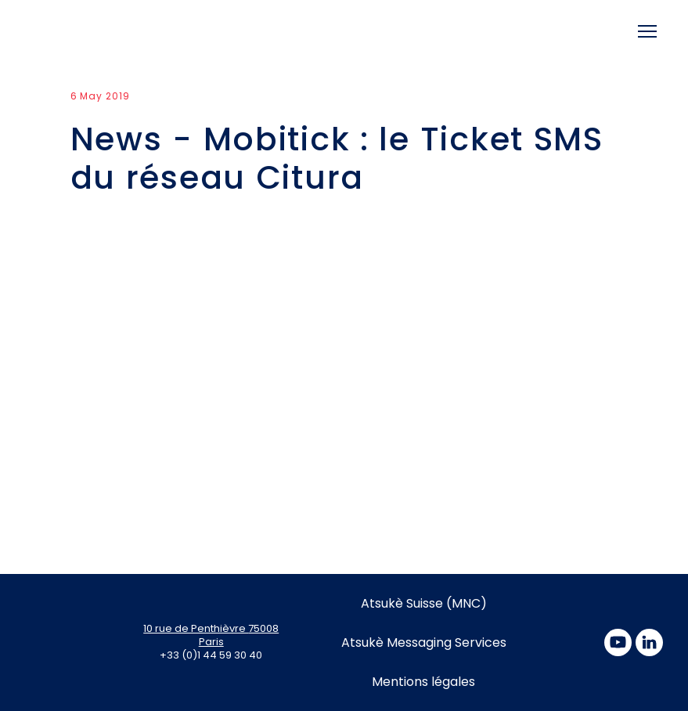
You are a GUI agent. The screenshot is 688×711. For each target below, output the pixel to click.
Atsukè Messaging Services (423, 642)
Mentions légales (423, 682)
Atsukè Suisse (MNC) (424, 603)
